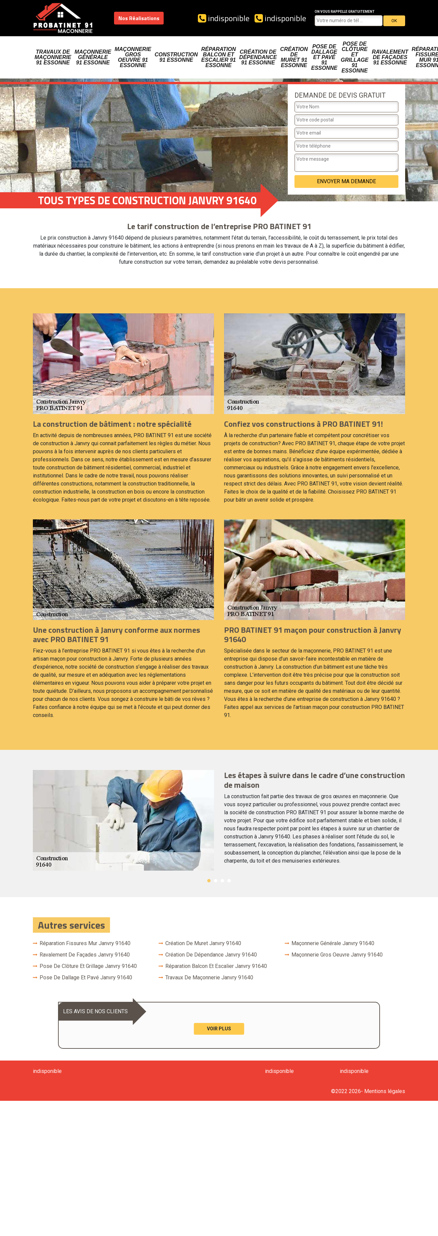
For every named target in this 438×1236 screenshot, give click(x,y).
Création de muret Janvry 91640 (203, 943)
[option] (219, 820)
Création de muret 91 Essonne (294, 57)
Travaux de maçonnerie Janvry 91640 (209, 977)
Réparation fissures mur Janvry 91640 (85, 943)
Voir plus (219, 1028)
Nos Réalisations (138, 18)
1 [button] (209, 880)
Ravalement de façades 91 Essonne (390, 57)
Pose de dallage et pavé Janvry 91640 (86, 977)
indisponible (224, 18)
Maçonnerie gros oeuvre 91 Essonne (133, 57)
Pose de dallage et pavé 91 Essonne (324, 57)
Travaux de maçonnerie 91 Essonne (53, 57)
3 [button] (222, 880)
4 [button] (229, 880)
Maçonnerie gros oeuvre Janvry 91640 (337, 954)
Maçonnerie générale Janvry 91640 (332, 943)
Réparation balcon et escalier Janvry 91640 (216, 966)
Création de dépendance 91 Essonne (258, 57)
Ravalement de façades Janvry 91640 (85, 954)
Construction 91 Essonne (176, 57)
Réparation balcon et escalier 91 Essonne (218, 57)
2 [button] (215, 880)
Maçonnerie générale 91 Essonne (92, 57)
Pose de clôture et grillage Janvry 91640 (88, 966)
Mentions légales (384, 1091)
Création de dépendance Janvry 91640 (211, 954)
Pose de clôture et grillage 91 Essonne (355, 57)
